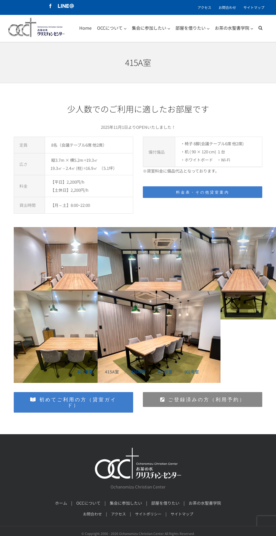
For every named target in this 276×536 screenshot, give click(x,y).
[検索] (260, 27)
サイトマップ (182, 514)
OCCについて (88, 503)
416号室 (138, 372)
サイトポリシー (148, 514)
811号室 (165, 372)
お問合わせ (92, 514)
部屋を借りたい (165, 503)
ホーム (61, 503)
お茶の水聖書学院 (205, 503)
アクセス (118, 514)
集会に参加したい (126, 503)
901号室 (191, 372)
